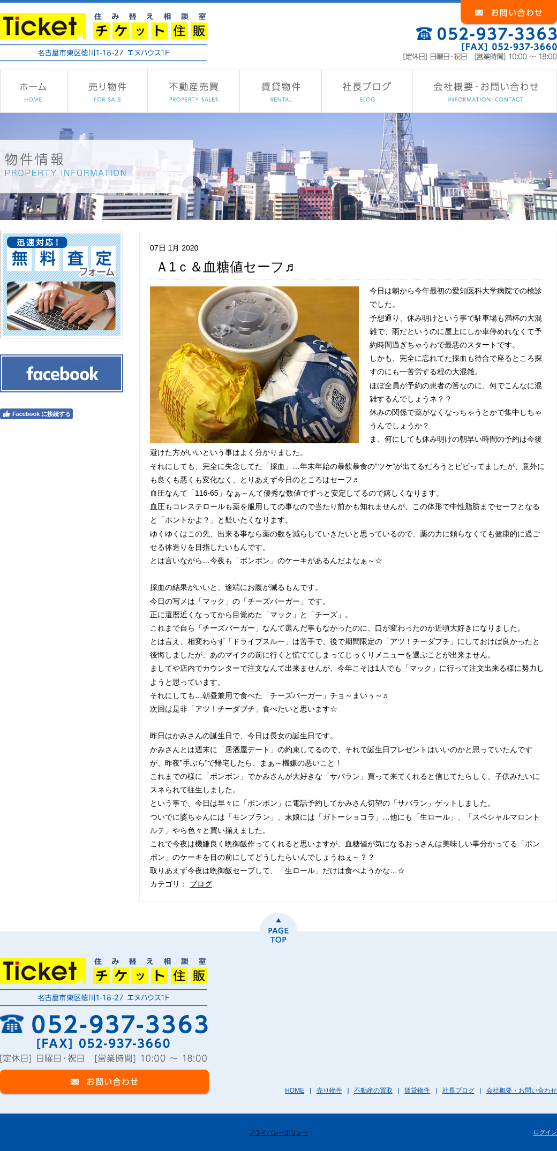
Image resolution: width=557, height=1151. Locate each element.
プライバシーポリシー (278, 1132)
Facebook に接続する (36, 414)
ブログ (201, 884)
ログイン (545, 1132)
